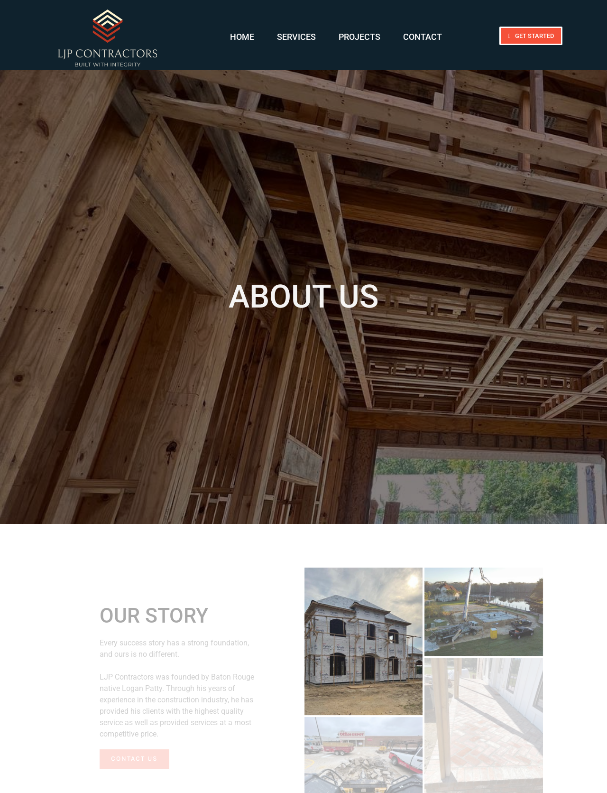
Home (242, 37)
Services (296, 37)
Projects (359, 37)
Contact (422, 37)
